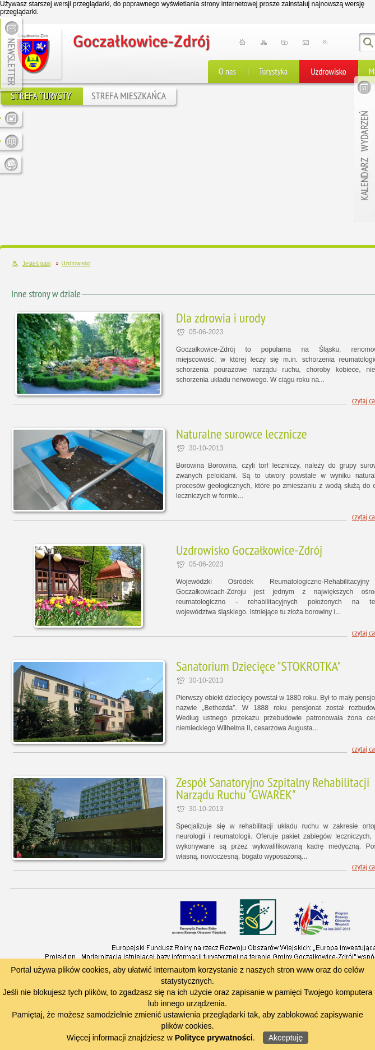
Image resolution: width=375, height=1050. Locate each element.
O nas (227, 71)
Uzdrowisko (328, 71)
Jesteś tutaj (36, 264)
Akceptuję (285, 1037)
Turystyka (273, 71)
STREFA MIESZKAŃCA (128, 95)
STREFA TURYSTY (41, 95)
